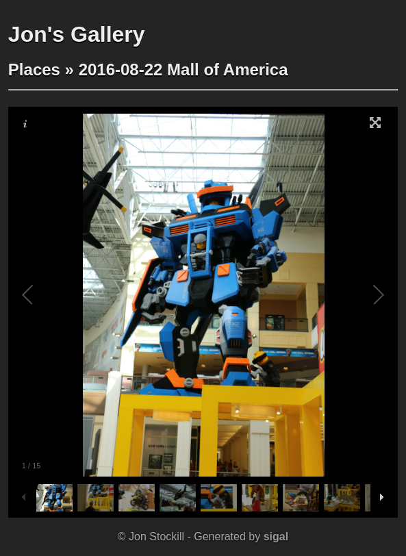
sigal (276, 536)
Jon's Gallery (76, 34)
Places (34, 69)
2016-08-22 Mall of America (183, 69)
